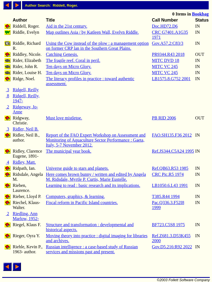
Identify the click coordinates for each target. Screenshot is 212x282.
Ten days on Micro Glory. (68, 66)
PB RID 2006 (164, 118)
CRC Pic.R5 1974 (168, 174)
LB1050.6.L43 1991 (170, 185)
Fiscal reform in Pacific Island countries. (82, 202)
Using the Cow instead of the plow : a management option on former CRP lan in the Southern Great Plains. (97, 46)
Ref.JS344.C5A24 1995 (173, 151)
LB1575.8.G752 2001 (171, 78)
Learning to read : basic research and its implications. (93, 185)
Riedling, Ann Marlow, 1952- (26, 216)
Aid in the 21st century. (66, 26)
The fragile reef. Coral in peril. (73, 60)
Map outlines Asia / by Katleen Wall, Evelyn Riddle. (92, 32)
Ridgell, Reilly (26, 89)
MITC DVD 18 (165, 60)
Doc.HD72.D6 (164, 26)
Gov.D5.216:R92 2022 (172, 246)
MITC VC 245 (165, 66)
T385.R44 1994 (165, 196)
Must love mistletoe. (64, 118)
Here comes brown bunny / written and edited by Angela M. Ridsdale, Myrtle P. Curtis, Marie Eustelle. (96, 177)
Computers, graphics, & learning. (75, 196)
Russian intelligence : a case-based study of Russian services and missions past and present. (92, 249)
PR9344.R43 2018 (168, 54)
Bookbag (200, 14)
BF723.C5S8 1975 (168, 224)
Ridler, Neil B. (26, 129)
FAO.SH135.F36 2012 (172, 135)
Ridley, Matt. (24, 162)
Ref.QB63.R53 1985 (170, 168)
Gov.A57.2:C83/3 (167, 43)
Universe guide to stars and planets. (77, 168)
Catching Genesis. (62, 54)
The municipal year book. (68, 151)
